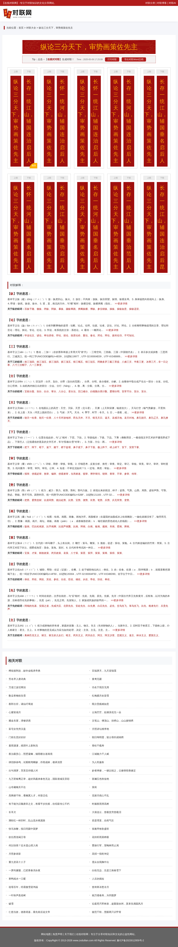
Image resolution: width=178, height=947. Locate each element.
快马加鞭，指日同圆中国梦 (23, 828)
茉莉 (94, 787)
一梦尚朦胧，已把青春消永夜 (24, 870)
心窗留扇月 (15, 712)
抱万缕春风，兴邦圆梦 (104, 895)
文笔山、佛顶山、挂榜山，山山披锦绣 (112, 720)
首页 (21, 27)
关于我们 (69, 934)
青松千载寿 (98, 745)
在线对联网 (11, 3)
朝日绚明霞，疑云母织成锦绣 (108, 737)
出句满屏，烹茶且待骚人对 (23, 770)
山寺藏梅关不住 (17, 787)
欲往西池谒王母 (17, 837)
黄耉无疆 (97, 679)
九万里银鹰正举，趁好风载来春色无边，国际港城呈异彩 (39, 778)
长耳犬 (12, 812)
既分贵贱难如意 (100, 704)
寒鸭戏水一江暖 (17, 878)
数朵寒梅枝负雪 (17, 695)
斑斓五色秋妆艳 (100, 778)
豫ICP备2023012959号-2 (130, 940)
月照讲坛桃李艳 (100, 729)
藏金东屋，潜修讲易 (20, 720)
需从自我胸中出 (100, 862)
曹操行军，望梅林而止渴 (105, 845)
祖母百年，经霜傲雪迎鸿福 (23, 887)
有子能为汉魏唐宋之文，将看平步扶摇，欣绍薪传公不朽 (39, 803)
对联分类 (150, 3)
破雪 (11, 903)
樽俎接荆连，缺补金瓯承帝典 (24, 670)
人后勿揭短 (98, 878)
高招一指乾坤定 (100, 853)
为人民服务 (98, 762)
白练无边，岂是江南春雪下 (106, 870)
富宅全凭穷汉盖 (17, 729)
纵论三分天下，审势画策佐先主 (56, 27)
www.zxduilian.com (83, 940)
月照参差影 (15, 853)
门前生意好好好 (17, 737)
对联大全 (31, 27)
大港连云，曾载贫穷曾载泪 (106, 812)
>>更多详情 (121, 303)
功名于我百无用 (100, 687)
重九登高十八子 (17, 862)
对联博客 (162, 3)
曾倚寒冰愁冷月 (100, 887)
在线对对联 (53, 59)
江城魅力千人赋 (100, 754)
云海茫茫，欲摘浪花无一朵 (106, 712)
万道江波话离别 (17, 687)
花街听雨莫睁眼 (100, 837)
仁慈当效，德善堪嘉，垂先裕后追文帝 (29, 912)
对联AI (172, 3)
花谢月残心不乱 (100, 795)
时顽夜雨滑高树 (100, 803)
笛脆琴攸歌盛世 (100, 828)
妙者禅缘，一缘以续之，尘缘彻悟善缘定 (114, 770)
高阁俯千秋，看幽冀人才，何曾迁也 (28, 795)
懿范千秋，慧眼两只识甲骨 (106, 912)
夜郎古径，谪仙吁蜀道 (21, 704)
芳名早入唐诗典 (17, 679)
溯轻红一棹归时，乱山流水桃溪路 (27, 820)
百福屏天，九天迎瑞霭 (104, 670)
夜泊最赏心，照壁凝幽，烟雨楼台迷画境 (30, 754)
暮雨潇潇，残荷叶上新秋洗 (23, 745)
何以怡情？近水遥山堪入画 (23, 845)
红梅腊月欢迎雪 (100, 695)
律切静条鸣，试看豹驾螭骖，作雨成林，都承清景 (35, 762)
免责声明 (57, 934)
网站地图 (46, 934)
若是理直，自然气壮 (103, 820)
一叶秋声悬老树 (17, 895)
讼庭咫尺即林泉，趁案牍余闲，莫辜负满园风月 (117, 903)
